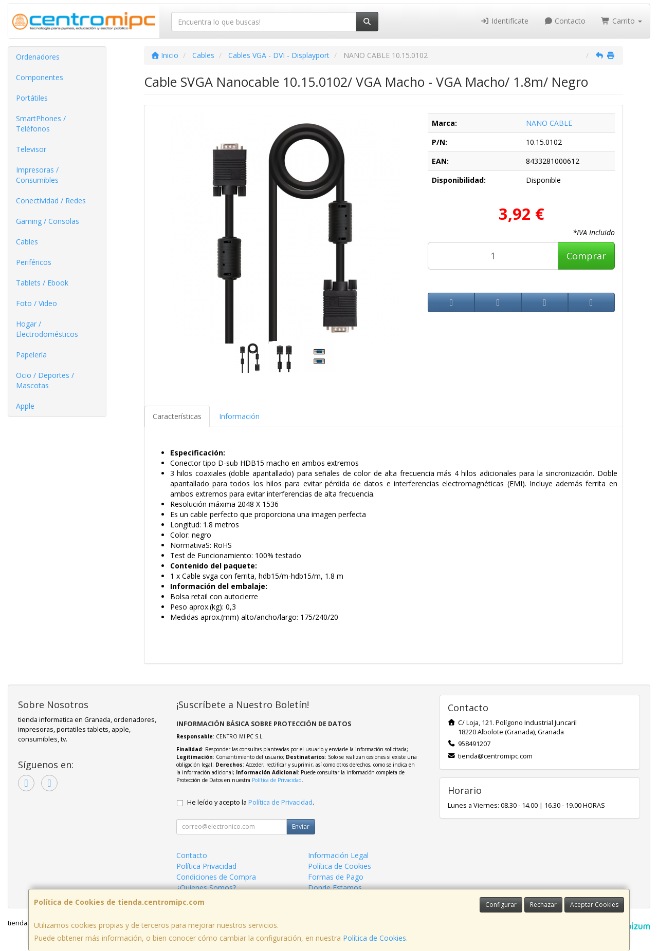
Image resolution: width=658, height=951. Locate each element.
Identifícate (504, 21)
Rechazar (543, 904)
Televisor (31, 149)
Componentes (39, 77)
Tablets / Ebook (42, 283)
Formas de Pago (335, 877)
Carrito (621, 21)
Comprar (586, 256)
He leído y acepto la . (250, 802)
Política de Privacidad (277, 780)
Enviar (300, 826)
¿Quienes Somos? (206, 887)
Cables (27, 241)
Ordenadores (38, 57)
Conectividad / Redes (51, 200)
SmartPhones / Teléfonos (41, 123)
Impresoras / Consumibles (37, 175)
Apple (25, 406)
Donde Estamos (335, 887)
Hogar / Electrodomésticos (47, 329)
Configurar (501, 904)
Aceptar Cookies (594, 904)
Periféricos (33, 262)
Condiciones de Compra (216, 877)
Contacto (565, 21)
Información (239, 416)
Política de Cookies (374, 938)
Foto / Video (36, 303)
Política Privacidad (206, 866)
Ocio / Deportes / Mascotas (45, 380)
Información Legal (338, 855)
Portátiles (32, 98)
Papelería (31, 354)
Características (177, 416)
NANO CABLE (549, 123)
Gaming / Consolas (47, 221)
